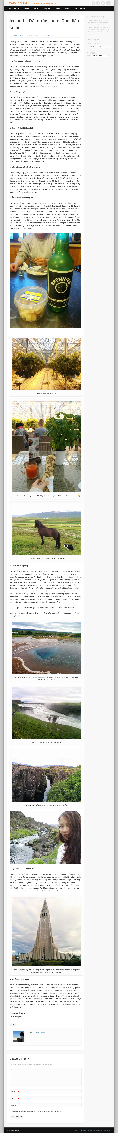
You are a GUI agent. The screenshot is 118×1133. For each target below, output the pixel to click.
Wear (58, 8)
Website (13, 1105)
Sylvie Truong (18, 35)
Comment (14, 1070)
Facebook (94, 3)
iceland (14, 1024)
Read (36, 8)
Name (15, 1091)
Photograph (80, 8)
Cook (67, 8)
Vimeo (104, 3)
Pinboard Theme (85, 1130)
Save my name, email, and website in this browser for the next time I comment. (36, 1111)
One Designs (97, 1130)
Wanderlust (17, 3)
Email (15, 1098)
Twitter (99, 3)
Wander (47, 8)
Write (26, 8)
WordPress (107, 1130)
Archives (89, 56)
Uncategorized (49, 35)
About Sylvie (14, 8)
